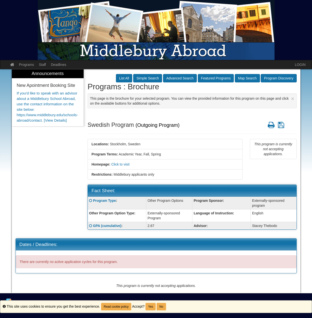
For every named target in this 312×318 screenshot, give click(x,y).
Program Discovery (278, 78)
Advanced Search (180, 78)
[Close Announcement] (292, 98)
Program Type (104, 201)
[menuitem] (48, 97)
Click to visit (120, 164)
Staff (42, 65)
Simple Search (147, 78)
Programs (26, 65)
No (161, 306)
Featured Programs (216, 78)
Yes (150, 306)
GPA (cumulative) (107, 226)
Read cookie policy (116, 306)
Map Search (247, 78)
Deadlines (58, 65)
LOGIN (300, 65)
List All (124, 78)
